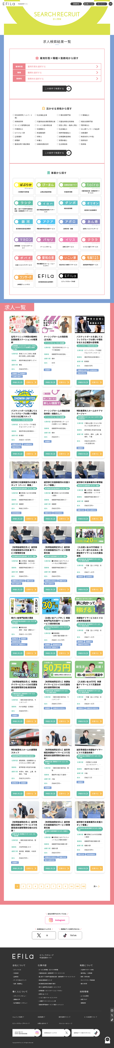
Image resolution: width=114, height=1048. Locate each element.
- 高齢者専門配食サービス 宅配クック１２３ (51, 1004)
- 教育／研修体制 (85, 976)
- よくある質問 (84, 996)
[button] (63, 66)
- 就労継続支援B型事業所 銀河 (46, 983)
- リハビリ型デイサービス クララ (47, 997)
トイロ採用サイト (89, 1017)
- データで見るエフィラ (19, 980)
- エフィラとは (16, 970)
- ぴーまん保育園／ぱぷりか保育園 (48, 970)
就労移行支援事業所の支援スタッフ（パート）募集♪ (24, 483)
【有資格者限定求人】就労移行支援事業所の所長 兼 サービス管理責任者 (24, 550)
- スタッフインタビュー (19, 996)
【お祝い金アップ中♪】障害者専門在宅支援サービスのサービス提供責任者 (57, 620)
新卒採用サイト (64, 1017)
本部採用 (40, 1017)
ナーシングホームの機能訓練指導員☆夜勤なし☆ (57, 412)
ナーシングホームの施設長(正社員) (56, 338)
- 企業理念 (15, 976)
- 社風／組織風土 (17, 983)
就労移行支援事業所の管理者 (90, 482)
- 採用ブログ (83, 999)
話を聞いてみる (89, 4)
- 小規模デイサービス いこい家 (47, 1001)
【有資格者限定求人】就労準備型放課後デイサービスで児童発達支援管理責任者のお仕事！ (57, 754)
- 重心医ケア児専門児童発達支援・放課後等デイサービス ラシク (56, 976)
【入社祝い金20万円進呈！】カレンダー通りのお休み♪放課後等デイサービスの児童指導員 (90, 551)
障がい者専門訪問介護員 (22, 617)
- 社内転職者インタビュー (19, 1003)
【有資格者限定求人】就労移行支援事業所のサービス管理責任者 (57, 550)
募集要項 (76, 4)
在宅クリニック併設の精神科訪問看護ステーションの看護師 (24, 339)
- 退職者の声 (16, 999)
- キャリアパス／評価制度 (87, 980)
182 (83, 886)
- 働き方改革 (83, 983)
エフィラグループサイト (20, 1023)
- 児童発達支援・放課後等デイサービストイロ (51, 973)
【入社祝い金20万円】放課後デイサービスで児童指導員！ (89, 684)
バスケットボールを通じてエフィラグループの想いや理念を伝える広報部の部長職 (90, 339)
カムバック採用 (17, 1017)
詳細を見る (17, 382)
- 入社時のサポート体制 (87, 970)
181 (77, 886)
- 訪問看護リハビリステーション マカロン (50, 990)
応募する (29, 382)
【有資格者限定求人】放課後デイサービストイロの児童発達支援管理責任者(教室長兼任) (24, 686)
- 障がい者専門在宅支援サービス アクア (49, 987)
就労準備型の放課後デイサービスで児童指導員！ (90, 751)
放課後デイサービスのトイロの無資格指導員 (90, 619)
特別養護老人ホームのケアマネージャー (90, 412)
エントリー (101, 4)
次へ (95, 886)
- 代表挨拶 (15, 973)
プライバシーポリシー (64, 1023)
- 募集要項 (83, 1003)
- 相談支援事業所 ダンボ (45, 980)
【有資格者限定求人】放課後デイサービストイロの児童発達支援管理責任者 (57, 684)
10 (71, 886)
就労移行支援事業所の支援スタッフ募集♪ (57, 483)
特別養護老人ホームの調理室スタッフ (24, 751)
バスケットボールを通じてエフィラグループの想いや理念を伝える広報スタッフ (24, 413)
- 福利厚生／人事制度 (86, 973)
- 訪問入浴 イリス (43, 994)
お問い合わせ (42, 1023)
